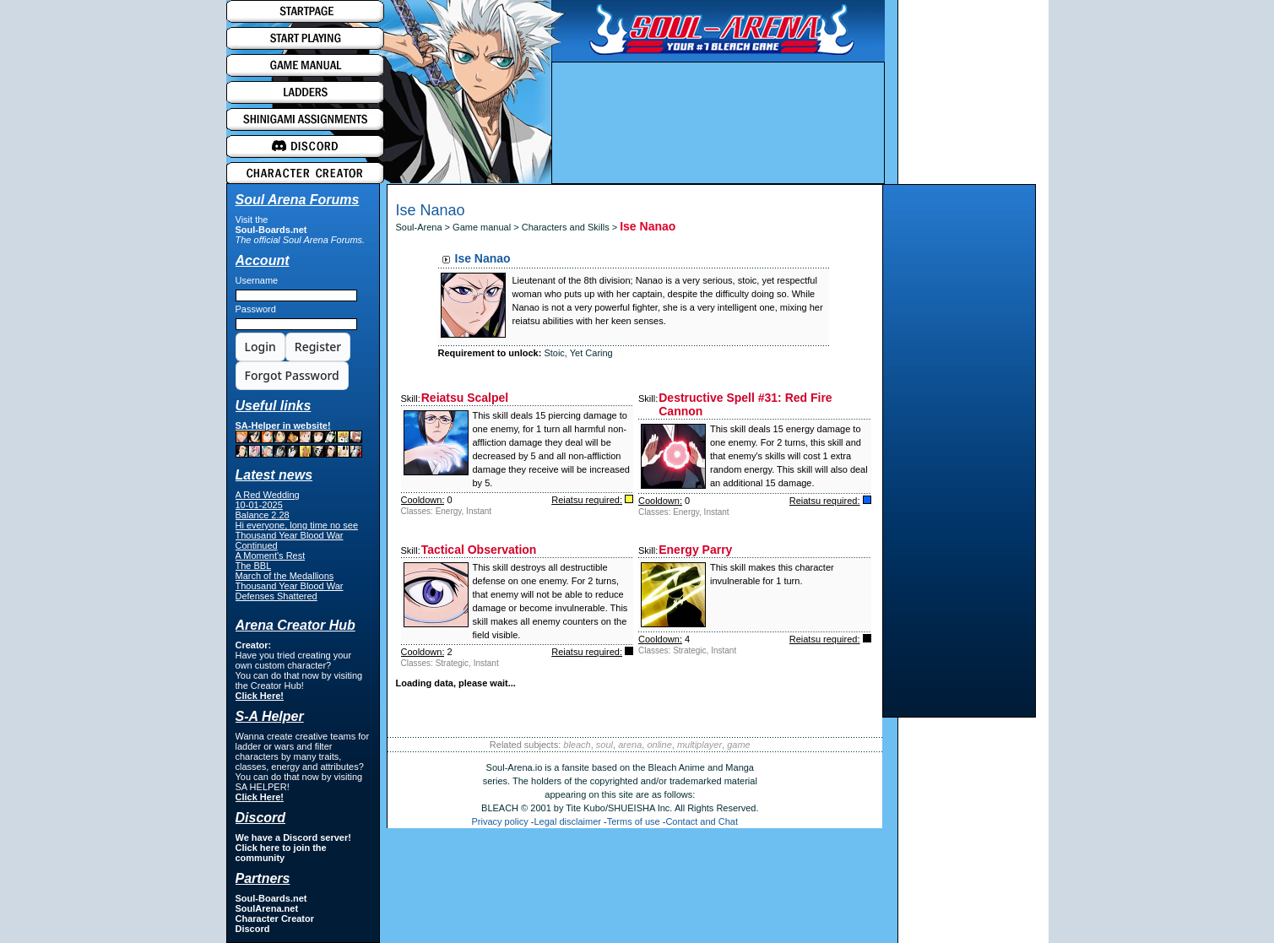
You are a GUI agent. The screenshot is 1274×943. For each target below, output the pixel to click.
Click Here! (260, 696)
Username (257, 280)
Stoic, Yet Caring (578, 353)
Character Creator (275, 918)
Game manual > (487, 227)
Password (256, 309)
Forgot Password (292, 375)
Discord (253, 929)
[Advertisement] (959, 455)
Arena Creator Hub (295, 625)
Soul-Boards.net (271, 230)
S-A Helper (270, 716)
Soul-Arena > (424, 227)
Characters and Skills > (571, 227)
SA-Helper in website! (299, 439)
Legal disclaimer (567, 821)
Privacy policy (500, 821)
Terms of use (633, 821)
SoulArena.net (267, 908)
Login (260, 347)
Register (318, 347)
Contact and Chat (701, 821)
